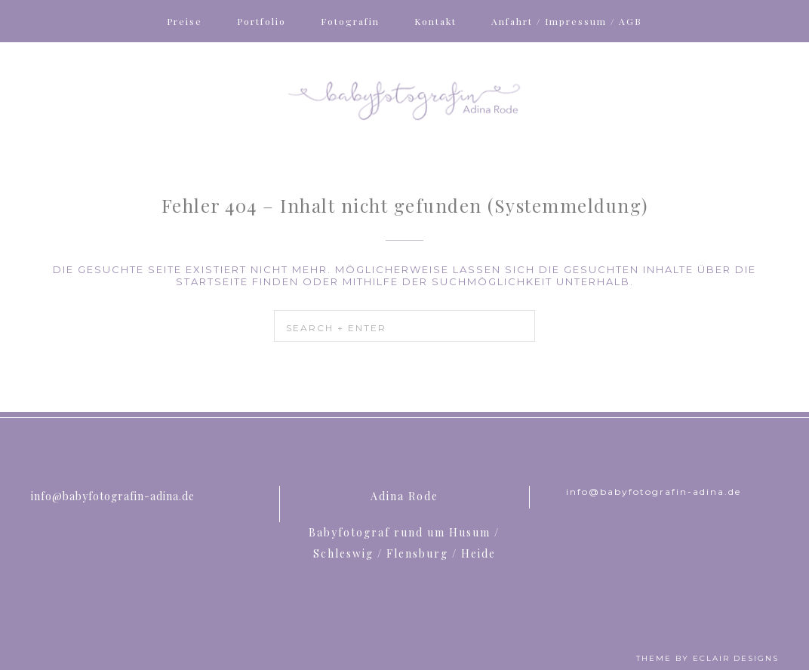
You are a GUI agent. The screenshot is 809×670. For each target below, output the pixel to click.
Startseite (212, 281)
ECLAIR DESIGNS (736, 658)
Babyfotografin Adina (404, 99)
